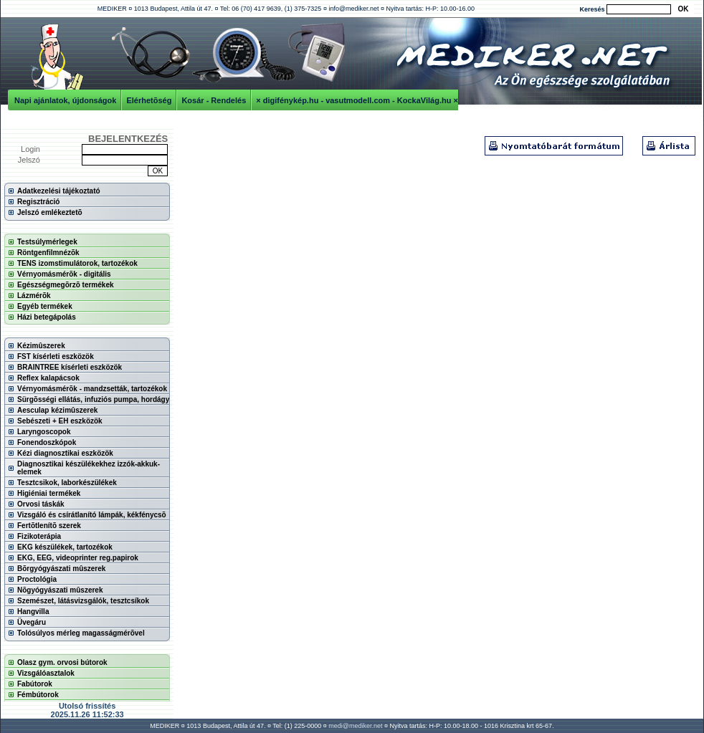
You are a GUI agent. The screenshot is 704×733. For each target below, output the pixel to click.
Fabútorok (34, 684)
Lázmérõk (34, 296)
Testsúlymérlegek (47, 242)
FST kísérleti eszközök (55, 356)
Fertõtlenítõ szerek (49, 526)
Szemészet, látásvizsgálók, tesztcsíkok (83, 601)
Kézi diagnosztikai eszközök (65, 453)
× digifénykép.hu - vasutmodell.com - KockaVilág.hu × (357, 100)
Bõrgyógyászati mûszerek (61, 568)
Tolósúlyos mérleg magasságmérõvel (81, 633)
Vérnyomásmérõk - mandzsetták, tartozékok (92, 389)
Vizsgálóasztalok (46, 673)
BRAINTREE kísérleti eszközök (69, 367)
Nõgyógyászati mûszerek (60, 590)
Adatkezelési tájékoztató (58, 191)
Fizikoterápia (39, 536)
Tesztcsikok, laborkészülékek (67, 483)
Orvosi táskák (41, 504)
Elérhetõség (148, 100)
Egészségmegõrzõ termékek (65, 285)
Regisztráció (38, 202)
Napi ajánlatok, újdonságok (65, 100)
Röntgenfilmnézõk (48, 253)
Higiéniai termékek (48, 493)
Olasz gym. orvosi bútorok (62, 662)
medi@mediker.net (355, 725)
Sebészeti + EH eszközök (60, 421)
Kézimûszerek (41, 346)
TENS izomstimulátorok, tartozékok (77, 263)
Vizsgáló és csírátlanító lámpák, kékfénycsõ (91, 515)
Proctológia (37, 579)
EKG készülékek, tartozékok (65, 547)
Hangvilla (33, 611)
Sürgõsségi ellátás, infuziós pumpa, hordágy (93, 399)
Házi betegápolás (46, 317)
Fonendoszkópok (46, 442)
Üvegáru (31, 622)
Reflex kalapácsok (48, 378)
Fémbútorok (38, 695)
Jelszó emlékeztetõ (49, 212)
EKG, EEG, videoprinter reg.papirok (77, 558)
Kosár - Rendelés (213, 100)
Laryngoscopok (43, 432)
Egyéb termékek (44, 306)
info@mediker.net (353, 8)
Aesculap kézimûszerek (57, 410)
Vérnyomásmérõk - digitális (64, 274)
